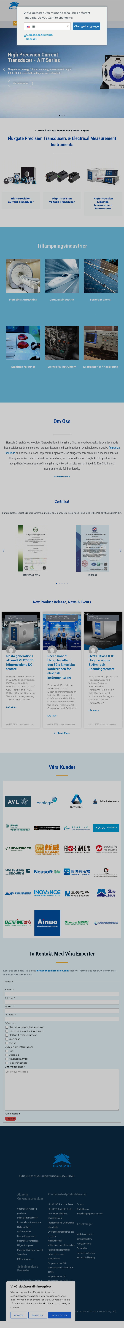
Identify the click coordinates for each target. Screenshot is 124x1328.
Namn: (9, 996)
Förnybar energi (100, 306)
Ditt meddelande (15, 1073)
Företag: (10, 1021)
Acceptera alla (59, 1315)
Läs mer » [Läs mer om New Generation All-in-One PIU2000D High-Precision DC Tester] (11, 714)
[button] (4, 76)
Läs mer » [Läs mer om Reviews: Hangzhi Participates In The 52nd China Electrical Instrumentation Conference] (52, 722)
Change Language (86, 26)
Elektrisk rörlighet (23, 373)
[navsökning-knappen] (15, 23)
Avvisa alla (37, 1315)
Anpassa (18, 1315)
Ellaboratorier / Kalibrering (100, 373)
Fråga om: (10, 1030)
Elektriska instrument (62, 373)
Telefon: (9, 1005)
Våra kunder (62, 774)
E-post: (9, 1013)
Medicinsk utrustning (23, 306)
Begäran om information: (19, 1053)
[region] (40, 1301)
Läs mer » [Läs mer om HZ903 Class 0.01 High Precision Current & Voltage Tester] (94, 717)
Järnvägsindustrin (62, 306)
